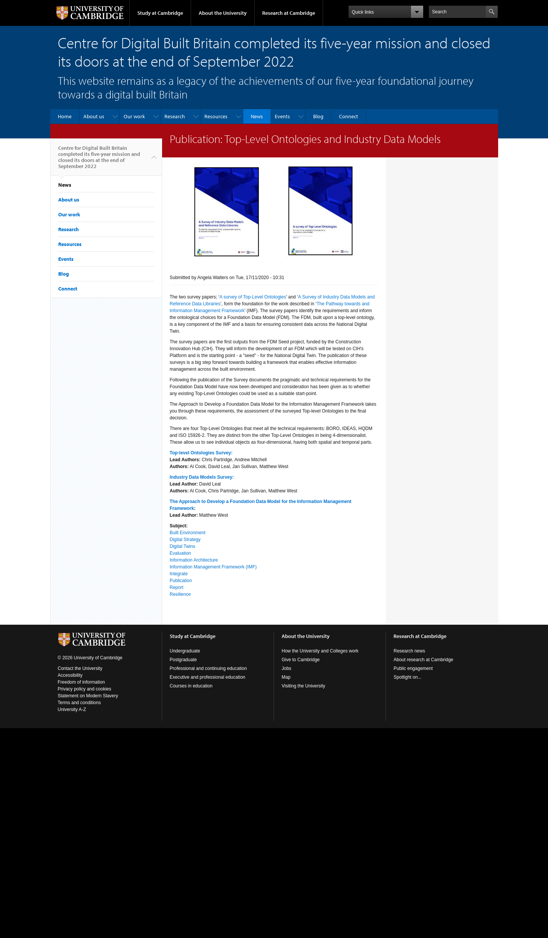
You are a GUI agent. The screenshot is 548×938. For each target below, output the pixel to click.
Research (174, 116)
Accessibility (70, 675)
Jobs (286, 668)
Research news (409, 651)
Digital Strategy (185, 539)
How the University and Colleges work (320, 651)
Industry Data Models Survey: (202, 477)
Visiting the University (303, 686)
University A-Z (72, 709)
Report (176, 587)
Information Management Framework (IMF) (213, 567)
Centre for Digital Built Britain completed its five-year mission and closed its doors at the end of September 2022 (99, 160)
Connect (348, 116)
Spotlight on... (407, 677)
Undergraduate (185, 651)
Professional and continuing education (208, 668)
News (257, 116)
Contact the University (80, 668)
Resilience (180, 594)
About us (93, 116)
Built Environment (188, 532)
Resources (216, 116)
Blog (318, 116)
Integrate (179, 573)
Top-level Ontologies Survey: (201, 453)
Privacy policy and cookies (85, 689)
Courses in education (191, 686)
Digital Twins (182, 546)
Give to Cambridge (301, 659)
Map (286, 677)
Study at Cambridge (160, 13)
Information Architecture (194, 560)
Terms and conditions (79, 702)
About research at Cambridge (423, 659)
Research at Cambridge (288, 13)
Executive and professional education (207, 677)
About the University (223, 13)
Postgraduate (183, 659)
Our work (134, 116)
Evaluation (180, 553)
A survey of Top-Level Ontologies (252, 297)
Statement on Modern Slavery (88, 695)
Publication (181, 580)
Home (65, 116)
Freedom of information (81, 682)
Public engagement (413, 668)
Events (282, 116)
